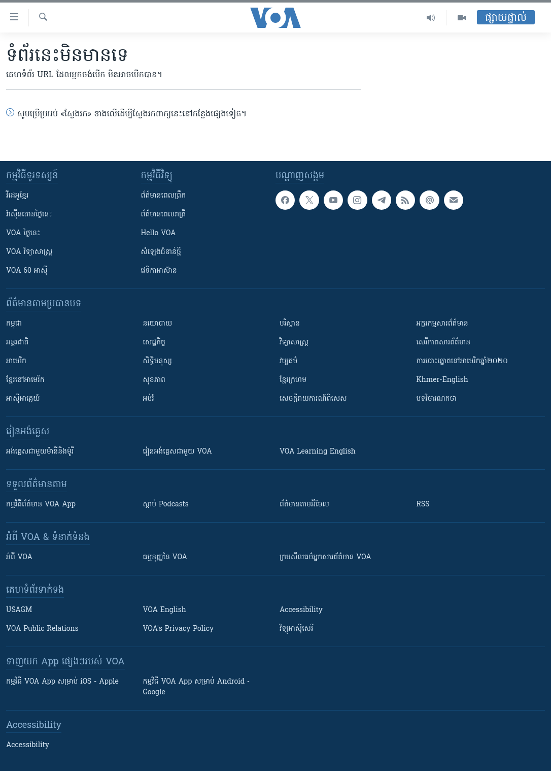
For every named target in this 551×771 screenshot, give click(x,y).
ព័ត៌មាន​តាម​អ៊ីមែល (304, 504)
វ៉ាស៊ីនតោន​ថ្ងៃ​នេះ (29, 214)
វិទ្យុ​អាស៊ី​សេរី (296, 629)
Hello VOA (158, 233)
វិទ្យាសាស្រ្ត (294, 342)
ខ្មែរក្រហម (293, 380)
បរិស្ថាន (290, 323)
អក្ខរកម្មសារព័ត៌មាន (442, 323)
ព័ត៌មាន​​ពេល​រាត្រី (163, 214)
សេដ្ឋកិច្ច (154, 342)
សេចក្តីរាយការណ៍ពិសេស (313, 399)
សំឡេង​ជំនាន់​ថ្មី (161, 252)
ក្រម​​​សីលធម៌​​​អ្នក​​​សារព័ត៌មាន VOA (325, 557)
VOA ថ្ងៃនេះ (23, 233)
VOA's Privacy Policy (178, 629)
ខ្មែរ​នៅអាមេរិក (25, 380)
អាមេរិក (16, 361)
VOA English (164, 610)
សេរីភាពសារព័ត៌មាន (444, 342)
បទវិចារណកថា (437, 399)
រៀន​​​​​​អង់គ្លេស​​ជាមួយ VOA (177, 451)
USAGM (19, 610)
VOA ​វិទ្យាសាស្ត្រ (29, 252)
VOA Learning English (318, 451)
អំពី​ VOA (19, 557)
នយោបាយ (158, 323)
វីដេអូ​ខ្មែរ (17, 195)
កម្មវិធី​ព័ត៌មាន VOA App (41, 504)
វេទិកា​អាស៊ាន (159, 271)
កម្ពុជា (14, 323)
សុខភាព (154, 380)
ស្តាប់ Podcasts (166, 504)
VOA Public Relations (42, 629)
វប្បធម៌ (288, 361)
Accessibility (301, 610)
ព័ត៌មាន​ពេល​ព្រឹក (163, 195)
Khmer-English (442, 380)
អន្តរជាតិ (17, 342)
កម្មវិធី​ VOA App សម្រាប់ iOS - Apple (62, 682)
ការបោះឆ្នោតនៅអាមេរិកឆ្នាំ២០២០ (462, 361)
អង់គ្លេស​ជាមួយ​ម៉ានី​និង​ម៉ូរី (40, 451)
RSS (423, 504)
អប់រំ (148, 399)
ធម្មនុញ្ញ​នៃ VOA (165, 557)
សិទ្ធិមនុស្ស (158, 361)
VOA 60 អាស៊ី (27, 271)
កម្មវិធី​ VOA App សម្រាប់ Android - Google (196, 687)
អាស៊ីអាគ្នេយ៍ (23, 399)
